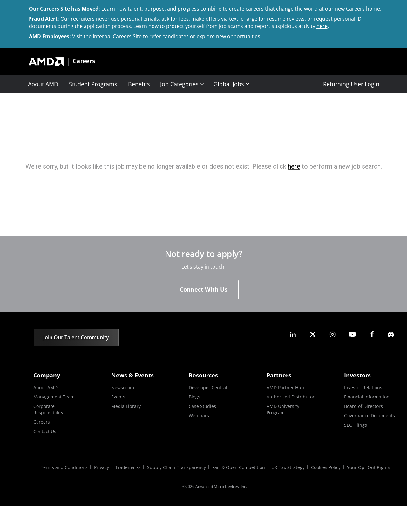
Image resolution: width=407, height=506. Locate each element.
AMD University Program (283, 409)
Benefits (139, 84)
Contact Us (44, 431)
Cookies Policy (326, 467)
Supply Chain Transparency (176, 467)
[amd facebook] (372, 334)
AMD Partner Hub (285, 387)
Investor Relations (363, 387)
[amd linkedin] (293, 334)
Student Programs (93, 84)
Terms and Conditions (64, 467)
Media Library (126, 406)
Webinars (199, 415)
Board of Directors (363, 406)
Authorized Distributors (292, 397)
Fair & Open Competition (238, 467)
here (322, 26)
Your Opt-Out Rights (368, 467)
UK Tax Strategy (288, 467)
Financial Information (367, 397)
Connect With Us (203, 289)
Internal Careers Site (117, 36)
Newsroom (122, 387)
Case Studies (202, 406)
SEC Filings (355, 425)
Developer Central (208, 387)
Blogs (194, 397)
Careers (84, 61)
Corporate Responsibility (48, 409)
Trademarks (128, 467)
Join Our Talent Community (76, 337)
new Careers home (357, 8)
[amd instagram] (332, 334)
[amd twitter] (312, 334)
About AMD (43, 84)
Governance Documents (369, 415)
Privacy (101, 467)
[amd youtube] (352, 334)
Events (118, 397)
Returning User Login (351, 84)
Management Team (54, 397)
